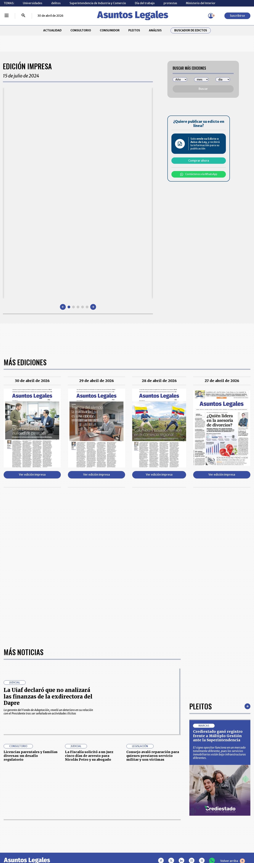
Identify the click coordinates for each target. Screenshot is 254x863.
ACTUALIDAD (52, 30)
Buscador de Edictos (190, 30)
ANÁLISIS (155, 30)
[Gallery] (78, 193)
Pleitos (200, 706)
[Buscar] (23, 15)
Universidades (32, 3)
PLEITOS (134, 30)
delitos (56, 3)
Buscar (203, 89)
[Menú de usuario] (211, 16)
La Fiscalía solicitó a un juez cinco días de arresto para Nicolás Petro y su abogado (89, 756)
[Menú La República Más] (6, 15)
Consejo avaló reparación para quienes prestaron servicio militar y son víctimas (152, 756)
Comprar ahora (198, 160)
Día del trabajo (145, 3)
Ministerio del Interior (201, 3)
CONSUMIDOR (110, 30)
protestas (170, 3)
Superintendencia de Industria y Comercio (98, 3)
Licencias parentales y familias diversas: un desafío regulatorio (31, 756)
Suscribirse (237, 15)
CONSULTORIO (80, 30)
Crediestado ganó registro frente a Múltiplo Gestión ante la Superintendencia (218, 735)
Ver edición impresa (32, 474)
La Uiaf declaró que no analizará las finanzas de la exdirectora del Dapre (48, 696)
